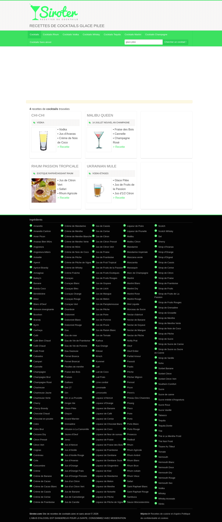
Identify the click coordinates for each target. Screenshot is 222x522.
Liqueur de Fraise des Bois (109, 445)
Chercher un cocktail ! (175, 42)
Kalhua (99, 340)
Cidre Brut (38, 429)
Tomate (162, 451)
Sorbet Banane (165, 368)
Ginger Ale (70, 403)
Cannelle (37, 366)
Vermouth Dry (165, 472)
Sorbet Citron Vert (167, 379)
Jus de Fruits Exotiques (107, 273)
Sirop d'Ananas (166, 247)
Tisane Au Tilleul (166, 446)
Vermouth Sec (165, 483)
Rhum (70, 173)
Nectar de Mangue (136, 330)
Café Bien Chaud (42, 340)
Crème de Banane (42, 476)
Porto (130, 418)
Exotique (42, 173)
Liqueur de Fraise (104, 439)
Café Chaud (39, 346)
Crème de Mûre (72, 247)
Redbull (131, 439)
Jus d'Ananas (71, 460)
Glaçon (68, 413)
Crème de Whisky (74, 267)
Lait (98, 366)
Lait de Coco (102, 372)
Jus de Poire (102, 314)
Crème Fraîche (72, 273)
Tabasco (162, 415)
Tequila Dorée (165, 425)
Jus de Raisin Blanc (106, 330)
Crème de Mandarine (75, 226)
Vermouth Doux (166, 467)
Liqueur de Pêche (105, 497)
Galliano (69, 382)
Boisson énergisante (43, 309)
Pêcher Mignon (134, 377)
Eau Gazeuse (71, 351)
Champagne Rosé (42, 382)
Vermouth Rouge (166, 478)
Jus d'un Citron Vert (74, 486)
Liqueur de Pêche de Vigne (109, 502)
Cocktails (34, 34)
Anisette (37, 257)
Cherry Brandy (40, 408)
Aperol (36, 262)
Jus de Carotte (72, 502)
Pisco (130, 408)
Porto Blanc (133, 424)
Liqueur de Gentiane (106, 455)
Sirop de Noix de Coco (169, 328)
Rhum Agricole (134, 450)
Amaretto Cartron (42, 231)
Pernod (130, 382)
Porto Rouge (133, 429)
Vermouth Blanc (166, 462)
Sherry (161, 241)
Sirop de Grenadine (168, 307)
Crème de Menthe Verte (77, 241)
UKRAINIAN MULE (101, 166)
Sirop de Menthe (166, 318)
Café (35, 335)
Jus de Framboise (105, 257)
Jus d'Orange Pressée (76, 476)
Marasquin (132, 267)
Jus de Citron (102, 236)
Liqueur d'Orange (104, 403)
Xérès (161, 504)
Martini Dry (132, 288)
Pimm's (130, 392)
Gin (66, 392)
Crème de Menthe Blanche (78, 236)
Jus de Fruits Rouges (106, 278)
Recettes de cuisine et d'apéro (160, 513)
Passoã (131, 361)
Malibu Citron (133, 241)
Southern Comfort (167, 384)
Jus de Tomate (103, 335)
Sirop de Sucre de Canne (171, 344)
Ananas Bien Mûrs (42, 241)
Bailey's (37, 278)
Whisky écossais (166, 498)
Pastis (130, 366)
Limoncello (101, 392)
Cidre (36, 424)
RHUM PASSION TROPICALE (55, 166)
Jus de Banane (72, 491)
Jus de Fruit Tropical (106, 262)
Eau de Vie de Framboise (77, 340)
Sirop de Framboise (168, 283)
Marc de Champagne (137, 273)
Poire (129, 413)
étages (104, 173)
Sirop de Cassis (166, 262)
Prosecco (131, 434)
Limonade (101, 387)
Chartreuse (39, 387)
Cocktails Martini (133, 34)
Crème (36, 471)
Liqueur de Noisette (106, 491)
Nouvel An (110, 122)
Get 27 (68, 387)
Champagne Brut (41, 377)
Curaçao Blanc (72, 283)
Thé (160, 431)
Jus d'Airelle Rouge (74, 455)
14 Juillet (97, 122)
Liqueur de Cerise (105, 418)
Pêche (130, 372)
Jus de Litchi (102, 288)
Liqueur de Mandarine (107, 476)
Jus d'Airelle (71, 450)
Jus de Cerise (103, 231)
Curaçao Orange (73, 293)
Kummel (100, 361)
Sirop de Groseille (167, 313)
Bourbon (37, 314)
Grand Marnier (72, 418)
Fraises (68, 377)
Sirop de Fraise (166, 278)
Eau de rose (71, 335)
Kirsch (99, 356)
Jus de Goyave (103, 283)
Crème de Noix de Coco (77, 252)
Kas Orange (102, 346)
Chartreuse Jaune (42, 392)
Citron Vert (38, 445)
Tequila (161, 420)
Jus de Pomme (103, 319)
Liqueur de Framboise (107, 450)
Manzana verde (135, 257)
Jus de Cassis (103, 226)
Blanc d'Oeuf (39, 304)
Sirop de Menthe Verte (169, 323)
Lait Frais (100, 377)
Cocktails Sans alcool (40, 42)
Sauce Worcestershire (138, 502)
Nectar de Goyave (136, 325)
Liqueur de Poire (135, 226)
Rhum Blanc (133, 460)
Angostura (38, 247)
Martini (130, 278)
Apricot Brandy (40, 267)
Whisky (162, 493)
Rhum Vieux (133, 476)
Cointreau (38, 455)
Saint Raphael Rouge (138, 491)
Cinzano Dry (39, 434)
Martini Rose (133, 293)
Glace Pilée (70, 408)
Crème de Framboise (44, 502)
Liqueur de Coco (104, 429)
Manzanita (132, 262)
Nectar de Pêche (135, 335)
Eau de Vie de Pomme (76, 346)
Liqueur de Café (104, 413)
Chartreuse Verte (41, 398)
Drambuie (69, 309)
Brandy (37, 319)
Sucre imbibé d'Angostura (171, 399)
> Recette (63, 146)
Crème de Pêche (73, 257)
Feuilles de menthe (74, 366)
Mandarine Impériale (137, 252)
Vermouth (163, 457)
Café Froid (38, 351)
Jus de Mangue (103, 293)
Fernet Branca (72, 356)
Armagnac (38, 273)
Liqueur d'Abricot (104, 398)
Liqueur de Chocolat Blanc (109, 424)
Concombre (39, 465)
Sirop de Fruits (165, 288)
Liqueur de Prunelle (137, 231)
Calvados (38, 356)
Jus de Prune (102, 325)
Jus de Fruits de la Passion (109, 267)
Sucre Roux (164, 405)
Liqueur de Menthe (105, 486)
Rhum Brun (133, 465)
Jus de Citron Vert (105, 247)
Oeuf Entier (133, 351)
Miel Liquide (133, 304)
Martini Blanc (133, 283)
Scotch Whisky (165, 231)
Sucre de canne (166, 394)
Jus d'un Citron (72, 481)
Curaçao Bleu (71, 288)
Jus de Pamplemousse (107, 304)
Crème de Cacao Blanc (45, 486)
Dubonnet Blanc (73, 319)
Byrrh (36, 325)
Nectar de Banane (136, 319)
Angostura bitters (41, 252)
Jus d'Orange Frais (74, 471)
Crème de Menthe (74, 231)
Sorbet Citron (165, 373)
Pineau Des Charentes (138, 398)
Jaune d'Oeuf (71, 434)
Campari (37, 361)
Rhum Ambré (133, 455)
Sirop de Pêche (166, 333)
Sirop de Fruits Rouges (169, 302)
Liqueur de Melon (104, 481)
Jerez (67, 439)
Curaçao (69, 278)
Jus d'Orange (71, 465)
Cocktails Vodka (71, 34)
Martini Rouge (134, 299)
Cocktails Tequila (112, 34)
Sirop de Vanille (166, 358)
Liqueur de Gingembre (107, 465)
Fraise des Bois (72, 372)
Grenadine (70, 424)
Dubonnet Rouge (73, 325)
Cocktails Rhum (51, 34)
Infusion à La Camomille (77, 429)
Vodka (40, 122)
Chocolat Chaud (41, 413)
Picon (130, 387)
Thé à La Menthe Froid (169, 436)
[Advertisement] (111, 73)
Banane (37, 283)
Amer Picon (39, 236)
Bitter (36, 299)
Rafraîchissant (57, 173)
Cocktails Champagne (156, 34)
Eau (67, 330)
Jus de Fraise (102, 252)
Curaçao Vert (71, 304)
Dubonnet (69, 314)
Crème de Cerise (41, 497)
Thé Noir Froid (165, 441)
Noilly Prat (132, 340)
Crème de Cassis (42, 491)
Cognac (37, 450)
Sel (160, 236)
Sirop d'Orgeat (165, 257)
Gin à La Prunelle (73, 398)
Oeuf (129, 346)
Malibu (130, 236)
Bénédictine (39, 293)
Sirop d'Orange (165, 252)
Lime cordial (102, 382)
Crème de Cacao (41, 481)
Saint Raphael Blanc (137, 486)
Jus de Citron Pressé (106, 241)
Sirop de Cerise (166, 267)
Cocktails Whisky (91, 34)
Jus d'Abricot (71, 445)
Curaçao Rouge (72, 299)
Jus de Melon (102, 299)
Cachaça (37, 330)
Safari (130, 481)
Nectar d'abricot (135, 314)
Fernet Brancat (72, 361)
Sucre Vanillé (165, 410)
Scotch (161, 226)
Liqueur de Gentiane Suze (109, 460)
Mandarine (132, 247)
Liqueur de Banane (105, 408)
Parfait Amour (134, 356)
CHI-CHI (38, 115)
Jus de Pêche (103, 309)
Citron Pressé (40, 439)
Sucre (161, 389)
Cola (35, 460)
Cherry (36, 403)
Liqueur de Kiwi (103, 471)
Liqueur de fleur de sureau (109, 434)
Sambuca (132, 497)
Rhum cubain (133, 471)
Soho (161, 363)
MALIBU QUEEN (100, 115)
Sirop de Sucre (165, 339)
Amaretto (38, 226)
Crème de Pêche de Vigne (78, 262)
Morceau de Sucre (136, 309)
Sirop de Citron (165, 273)
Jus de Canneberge (74, 497)
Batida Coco (39, 288)
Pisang (130, 403)
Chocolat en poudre (43, 418)
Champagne (123, 122)
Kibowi (99, 351)
